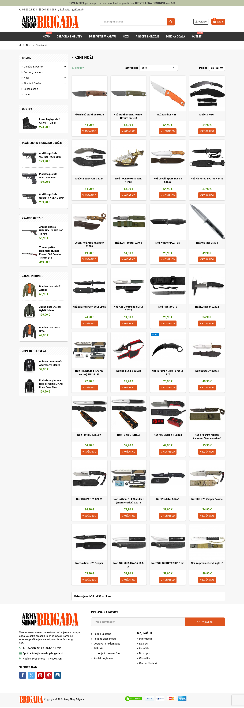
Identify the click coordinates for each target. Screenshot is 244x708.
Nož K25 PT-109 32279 (89, 499)
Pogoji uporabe (102, 634)
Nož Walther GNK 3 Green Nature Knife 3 (128, 116)
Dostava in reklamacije (106, 644)
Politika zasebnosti (104, 639)
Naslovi (143, 644)
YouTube (40, 675)
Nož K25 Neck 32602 (207, 307)
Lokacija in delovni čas (106, 654)
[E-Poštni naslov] (138, 622)
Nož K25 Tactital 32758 (128, 243)
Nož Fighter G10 (167, 307)
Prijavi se (205, 622)
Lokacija (64, 9)
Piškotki (98, 649)
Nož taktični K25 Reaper (89, 563)
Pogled (203, 67)
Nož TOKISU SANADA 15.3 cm (128, 565)
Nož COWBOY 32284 (207, 371)
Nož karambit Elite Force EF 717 (168, 373)
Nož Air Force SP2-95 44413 (207, 178)
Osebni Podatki (148, 663)
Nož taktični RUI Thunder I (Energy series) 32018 (129, 501)
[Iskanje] (137, 21)
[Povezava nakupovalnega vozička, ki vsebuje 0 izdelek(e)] (218, 22)
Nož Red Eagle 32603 (128, 371)
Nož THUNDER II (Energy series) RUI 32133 (89, 373)
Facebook (22, 675)
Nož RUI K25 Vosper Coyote (207, 499)
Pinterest (48, 675)
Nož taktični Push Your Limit (89, 307)
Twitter (31, 675)
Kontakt (78, 9)
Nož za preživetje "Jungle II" (207, 563)
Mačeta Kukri (207, 114)
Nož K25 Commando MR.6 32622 (129, 309)
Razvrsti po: (131, 67)
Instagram (57, 675)
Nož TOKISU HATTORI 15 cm (167, 563)
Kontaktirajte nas (103, 659)
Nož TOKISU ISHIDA (128, 435)
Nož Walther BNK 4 (207, 243)
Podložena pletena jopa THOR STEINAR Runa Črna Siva (51, 384)
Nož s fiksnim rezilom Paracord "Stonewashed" (207, 437)
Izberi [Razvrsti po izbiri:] (144, 67)
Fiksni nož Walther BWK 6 (89, 114)
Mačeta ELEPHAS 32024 (89, 178)
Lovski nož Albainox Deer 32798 (89, 245)
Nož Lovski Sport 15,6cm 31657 (168, 180)
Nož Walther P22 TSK (167, 243)
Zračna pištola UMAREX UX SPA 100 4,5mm (51, 230)
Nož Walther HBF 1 (168, 114)
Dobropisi (145, 654)
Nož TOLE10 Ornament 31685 (128, 180)
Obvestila (144, 659)
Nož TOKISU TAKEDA (89, 435)
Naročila (144, 649)
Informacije (145, 639)
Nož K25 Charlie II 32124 (168, 435)
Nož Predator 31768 (167, 499)
